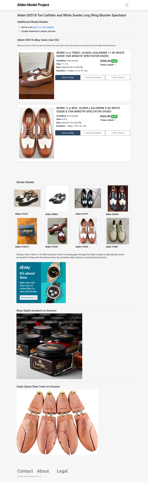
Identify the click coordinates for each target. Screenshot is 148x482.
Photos (121, 77)
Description (96, 77)
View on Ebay (68, 77)
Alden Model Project (33, 5)
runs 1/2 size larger (43, 27)
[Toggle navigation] (127, 5)
